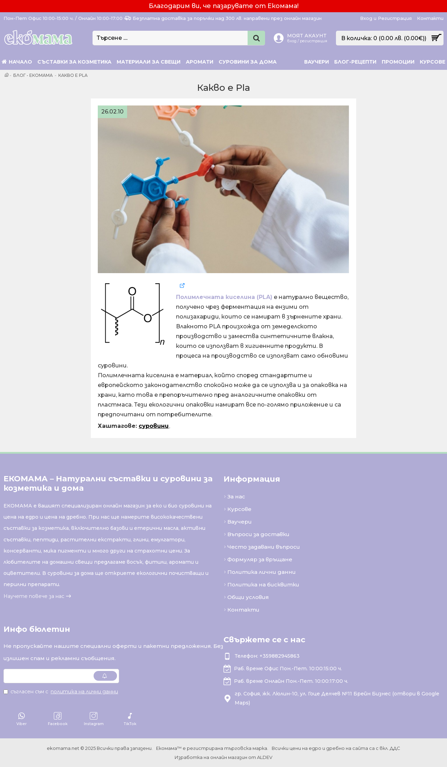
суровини (154, 426)
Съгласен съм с (61, 691)
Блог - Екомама (33, 75)
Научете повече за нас (33, 596)
